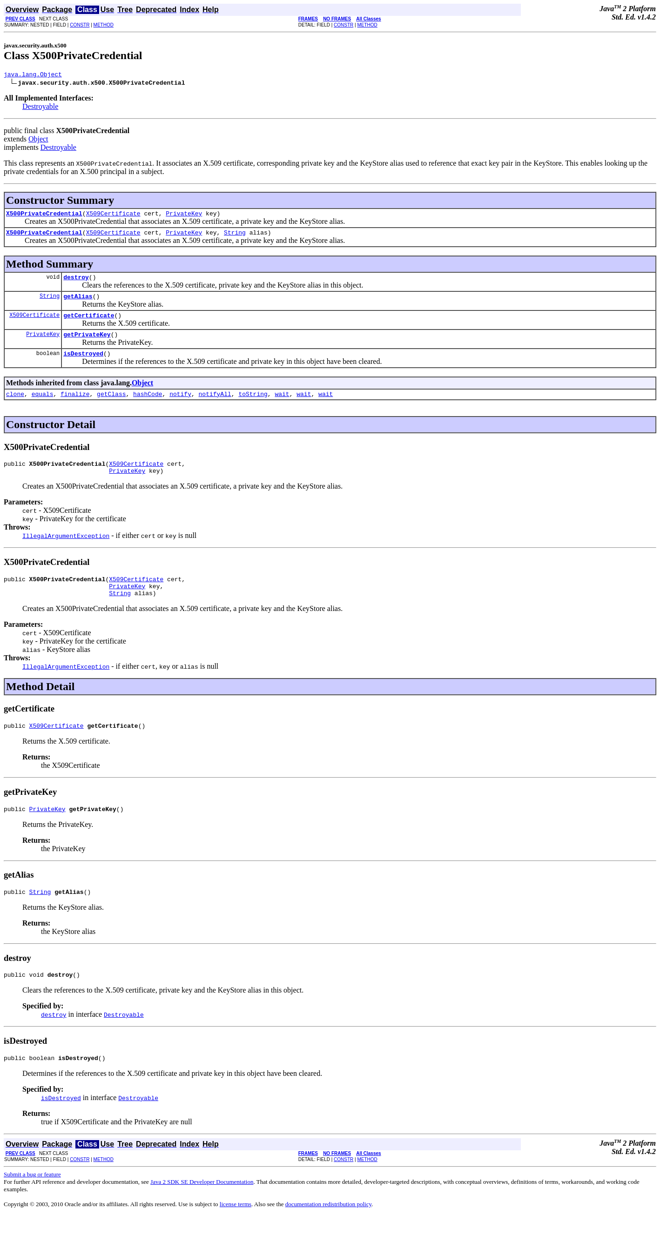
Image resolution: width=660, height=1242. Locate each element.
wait (282, 406)
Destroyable (40, 108)
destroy (76, 282)
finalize (75, 406)
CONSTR (79, 24)
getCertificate (88, 323)
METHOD (104, 24)
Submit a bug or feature (32, 1200)
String (235, 236)
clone (15, 406)
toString (252, 406)
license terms (235, 1230)
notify (180, 406)
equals (43, 406)
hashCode (147, 406)
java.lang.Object (33, 75)
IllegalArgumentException (65, 551)
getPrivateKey (86, 344)
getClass (111, 406)
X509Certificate (113, 216)
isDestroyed (83, 364)
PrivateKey (184, 216)
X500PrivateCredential (44, 216)
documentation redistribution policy (328, 1230)
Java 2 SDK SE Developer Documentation (201, 1208)
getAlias (77, 303)
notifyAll (215, 406)
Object (38, 140)
